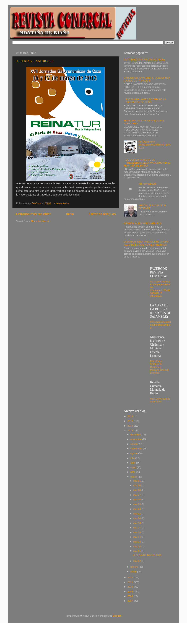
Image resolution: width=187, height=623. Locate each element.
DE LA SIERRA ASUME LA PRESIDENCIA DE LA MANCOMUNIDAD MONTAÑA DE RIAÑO (147, 162)
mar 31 (137, 480)
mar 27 (137, 495)
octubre (134, 444)
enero (133, 571)
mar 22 (137, 513)
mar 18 (137, 523)
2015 (131, 421)
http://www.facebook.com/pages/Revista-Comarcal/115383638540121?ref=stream (160, 288)
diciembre (135, 434)
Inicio (70, 214)
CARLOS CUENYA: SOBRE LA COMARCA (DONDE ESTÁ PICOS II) (147, 79)
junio (133, 462)
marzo (134, 476)
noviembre (136, 439)
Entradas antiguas (102, 214)
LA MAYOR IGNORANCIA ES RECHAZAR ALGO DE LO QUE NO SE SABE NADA (146, 243)
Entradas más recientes (33, 214)
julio (132, 458)
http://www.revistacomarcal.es (160, 400)
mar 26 (137, 499)
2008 (131, 596)
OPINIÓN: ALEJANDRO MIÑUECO (143, 223)
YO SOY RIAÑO (147, 184)
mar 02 (137, 561)
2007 (131, 600)
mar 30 (137, 485)
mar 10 (137, 546)
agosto (134, 453)
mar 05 (137, 551)
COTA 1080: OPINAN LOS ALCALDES (144, 59)
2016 (131, 416)
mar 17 (137, 527)
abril (133, 472)
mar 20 (137, 518)
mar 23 (137, 509)
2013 (131, 430)
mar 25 (137, 504)
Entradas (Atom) (40, 221)
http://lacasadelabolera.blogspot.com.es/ (160, 325)
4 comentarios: (62, 203)
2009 (131, 591)
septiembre (136, 448)
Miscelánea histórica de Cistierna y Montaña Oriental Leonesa (159, 367)
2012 (131, 577)
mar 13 (137, 541)
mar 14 (137, 537)
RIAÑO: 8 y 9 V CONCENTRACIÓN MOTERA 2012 (154, 144)
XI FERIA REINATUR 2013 (34, 61)
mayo (133, 467)
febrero (134, 566)
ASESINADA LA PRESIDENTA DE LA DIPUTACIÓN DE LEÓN (146, 100)
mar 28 (137, 490)
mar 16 (137, 532)
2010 (131, 586)
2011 (131, 582)
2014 (131, 425)
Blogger (117, 615)
